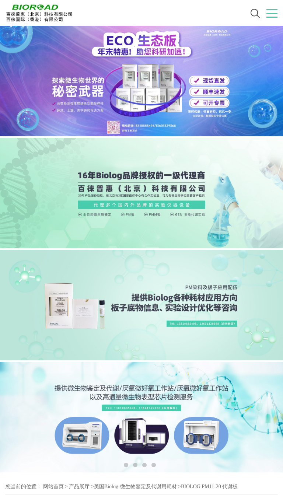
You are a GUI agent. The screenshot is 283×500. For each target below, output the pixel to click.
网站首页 (53, 486)
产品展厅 (79, 486)
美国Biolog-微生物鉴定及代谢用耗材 (135, 486)
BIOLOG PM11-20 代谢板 (209, 486)
